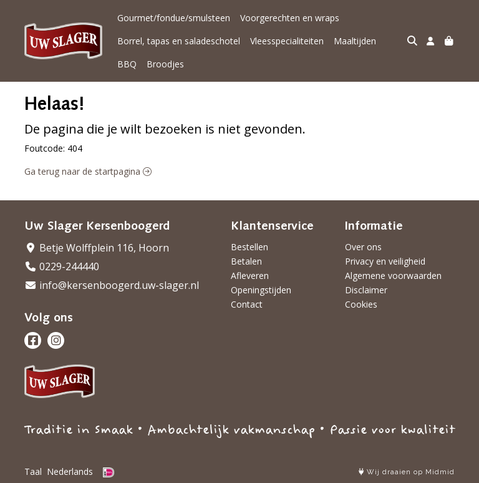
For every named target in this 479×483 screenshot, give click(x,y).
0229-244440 (61, 266)
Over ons (363, 247)
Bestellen (249, 247)
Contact (247, 304)
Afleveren (250, 275)
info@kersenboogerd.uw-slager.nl (111, 285)
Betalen (246, 261)
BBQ (127, 64)
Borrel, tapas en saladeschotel (178, 41)
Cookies (361, 304)
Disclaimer (366, 290)
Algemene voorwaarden (393, 275)
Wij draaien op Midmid (407, 472)
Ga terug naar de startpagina (88, 171)
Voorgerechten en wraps (289, 18)
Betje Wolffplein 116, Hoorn (96, 248)
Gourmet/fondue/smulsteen (173, 18)
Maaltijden (355, 41)
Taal (33, 471)
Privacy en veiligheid (385, 261)
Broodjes (165, 64)
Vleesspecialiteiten (287, 41)
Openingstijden (261, 290)
